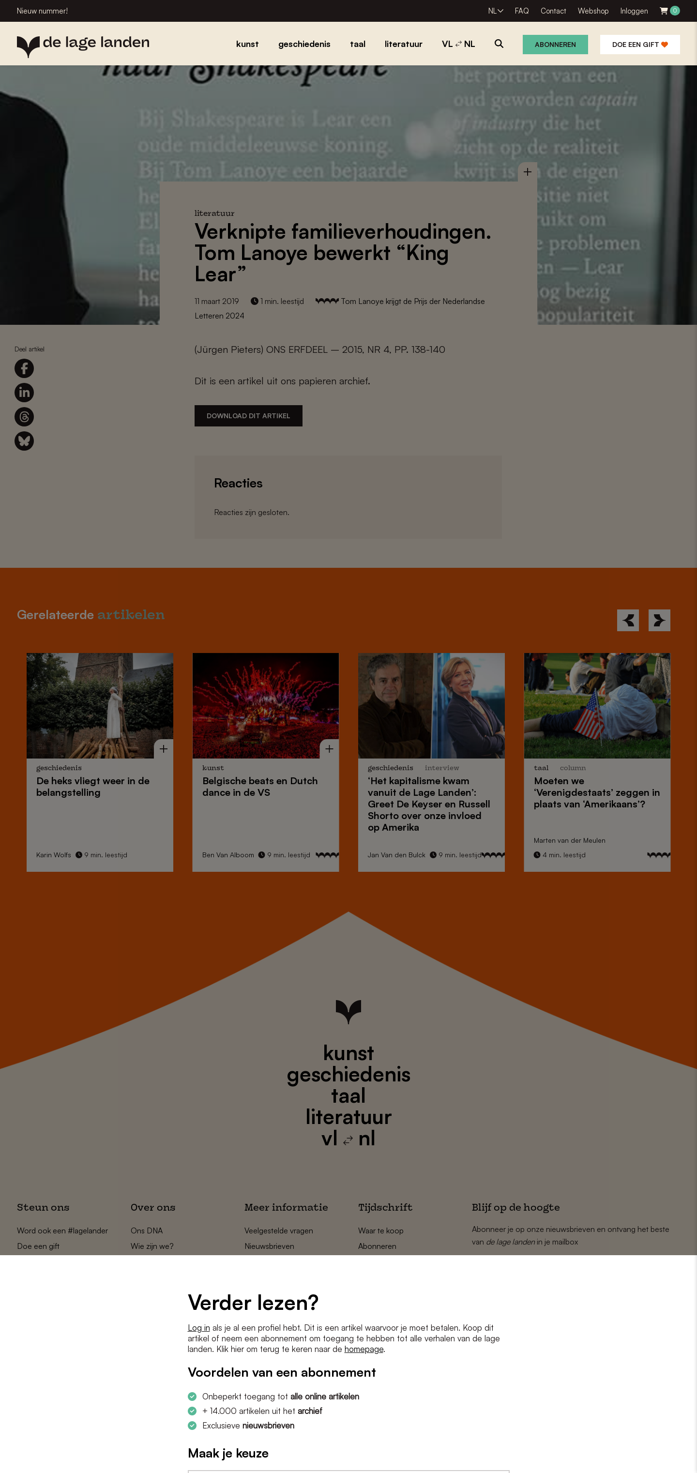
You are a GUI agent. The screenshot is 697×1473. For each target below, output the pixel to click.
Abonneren (555, 44)
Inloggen (634, 10)
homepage (364, 1349)
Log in (199, 1327)
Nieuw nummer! (42, 10)
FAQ (522, 10)
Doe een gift (640, 44)
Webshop (593, 10)
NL (492, 10)
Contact (553, 10)
